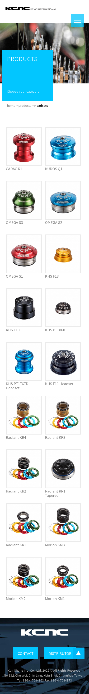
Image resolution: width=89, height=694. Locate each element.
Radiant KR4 (16, 437)
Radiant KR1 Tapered (55, 493)
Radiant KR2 (16, 491)
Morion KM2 (16, 598)
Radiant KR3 (55, 437)
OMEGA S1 (14, 276)
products (24, 105)
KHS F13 (52, 276)
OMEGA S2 (53, 222)
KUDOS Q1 (53, 168)
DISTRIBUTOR (59, 653)
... (78, 653)
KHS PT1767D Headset (17, 385)
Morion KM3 (55, 544)
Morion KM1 (55, 598)
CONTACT (25, 653)
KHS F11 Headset (59, 383)
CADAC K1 (14, 168)
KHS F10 (13, 329)
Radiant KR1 (16, 544)
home (11, 105)
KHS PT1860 (55, 329)
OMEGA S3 (14, 222)
